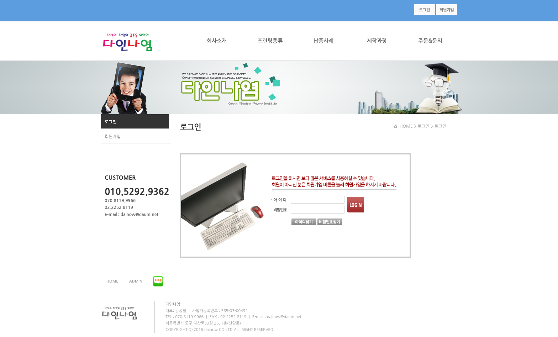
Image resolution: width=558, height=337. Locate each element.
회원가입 (113, 137)
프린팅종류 (270, 40)
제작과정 (377, 40)
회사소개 (217, 40)
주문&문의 (430, 40)
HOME (406, 126)
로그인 (111, 122)
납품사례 (323, 40)
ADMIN (135, 281)
